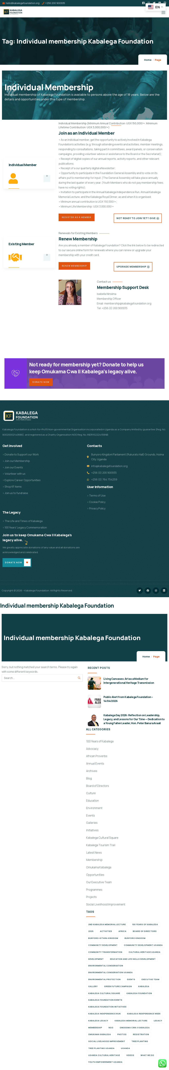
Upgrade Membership (131, 266)
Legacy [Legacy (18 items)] (158, 1022)
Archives (91, 773)
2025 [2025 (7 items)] (91, 933)
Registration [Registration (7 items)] (141, 1036)
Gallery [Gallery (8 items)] (93, 988)
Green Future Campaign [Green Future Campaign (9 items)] (118, 988)
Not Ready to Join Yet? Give (136, 218)
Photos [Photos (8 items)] (122, 1036)
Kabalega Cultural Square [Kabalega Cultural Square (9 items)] (104, 995)
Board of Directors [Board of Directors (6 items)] (145, 933)
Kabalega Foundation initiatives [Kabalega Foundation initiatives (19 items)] (107, 1009)
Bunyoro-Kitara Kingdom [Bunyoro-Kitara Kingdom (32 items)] (103, 940)
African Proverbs (96, 758)
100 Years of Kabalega (100, 743)
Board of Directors (97, 788)
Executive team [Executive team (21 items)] (150, 981)
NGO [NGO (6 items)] (111, 1029)
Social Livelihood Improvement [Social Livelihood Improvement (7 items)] (106, 1043)
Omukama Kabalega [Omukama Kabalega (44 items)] (99, 1036)
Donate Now (41, 383)
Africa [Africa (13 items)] (122, 933)
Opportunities (95, 877)
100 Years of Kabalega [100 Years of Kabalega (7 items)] (145, 926)
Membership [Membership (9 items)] (95, 1029)
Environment (94, 810)
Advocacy (92, 751)
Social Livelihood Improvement (105, 906)
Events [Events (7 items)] (131, 981)
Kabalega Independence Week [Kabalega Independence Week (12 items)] (144, 1016)
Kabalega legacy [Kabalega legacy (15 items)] (98, 1022)
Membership (94, 862)
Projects (91, 899)
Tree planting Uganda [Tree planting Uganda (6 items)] (101, 1050)
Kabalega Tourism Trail (100, 847)
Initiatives (92, 832)
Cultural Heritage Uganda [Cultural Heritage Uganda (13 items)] (144, 954)
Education (92, 803)
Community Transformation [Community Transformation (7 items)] (105, 954)
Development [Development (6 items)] (96, 961)
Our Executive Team (99, 884)
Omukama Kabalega (98, 869)
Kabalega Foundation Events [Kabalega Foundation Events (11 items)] (105, 1002)
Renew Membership (74, 265)
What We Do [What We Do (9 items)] (147, 1057)
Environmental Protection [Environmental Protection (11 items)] (104, 981)
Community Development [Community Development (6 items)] (103, 947)
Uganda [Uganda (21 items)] (125, 1050)
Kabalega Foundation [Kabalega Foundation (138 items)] (139, 995)
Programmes (94, 892)
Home (148, 60)
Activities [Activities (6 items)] (106, 933)
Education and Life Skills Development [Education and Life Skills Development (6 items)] (133, 961)
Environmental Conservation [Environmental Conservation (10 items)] (105, 968)
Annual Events (95, 766)
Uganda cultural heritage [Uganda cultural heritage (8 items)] (104, 1057)
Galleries (92, 825)
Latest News (94, 854)
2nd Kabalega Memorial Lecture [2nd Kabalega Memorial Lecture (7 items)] (107, 926)
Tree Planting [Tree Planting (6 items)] (140, 1043)
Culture (91, 795)
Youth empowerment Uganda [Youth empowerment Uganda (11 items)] (105, 1064)
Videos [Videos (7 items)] (130, 1057)
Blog (89, 780)
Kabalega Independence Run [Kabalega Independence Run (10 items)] (104, 1016)
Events (90, 817)
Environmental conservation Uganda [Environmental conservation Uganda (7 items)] (110, 974)
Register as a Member (76, 217)
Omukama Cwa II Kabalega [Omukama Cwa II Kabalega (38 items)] (135, 1029)
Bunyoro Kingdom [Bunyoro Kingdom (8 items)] (135, 940)
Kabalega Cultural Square (102, 840)
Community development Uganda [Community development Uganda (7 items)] (143, 947)
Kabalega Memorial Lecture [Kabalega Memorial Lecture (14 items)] (131, 1022)
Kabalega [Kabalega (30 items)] (143, 988)
